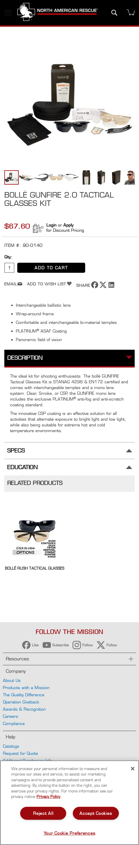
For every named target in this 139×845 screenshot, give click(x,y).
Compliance (14, 723)
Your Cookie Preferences (70, 833)
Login (51, 225)
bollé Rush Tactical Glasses (34, 568)
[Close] (132, 768)
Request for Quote (20, 753)
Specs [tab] (16, 450)
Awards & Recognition (24, 709)
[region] (69, 802)
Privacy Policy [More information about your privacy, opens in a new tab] (48, 796)
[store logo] (57, 12)
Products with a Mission (26, 687)
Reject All (43, 813)
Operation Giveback (21, 701)
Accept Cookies (95, 813)
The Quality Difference (23, 694)
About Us (12, 680)
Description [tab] (25, 358)
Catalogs (11, 746)
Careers (10, 716)
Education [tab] (22, 467)
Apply (68, 225)
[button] (26, 177)
